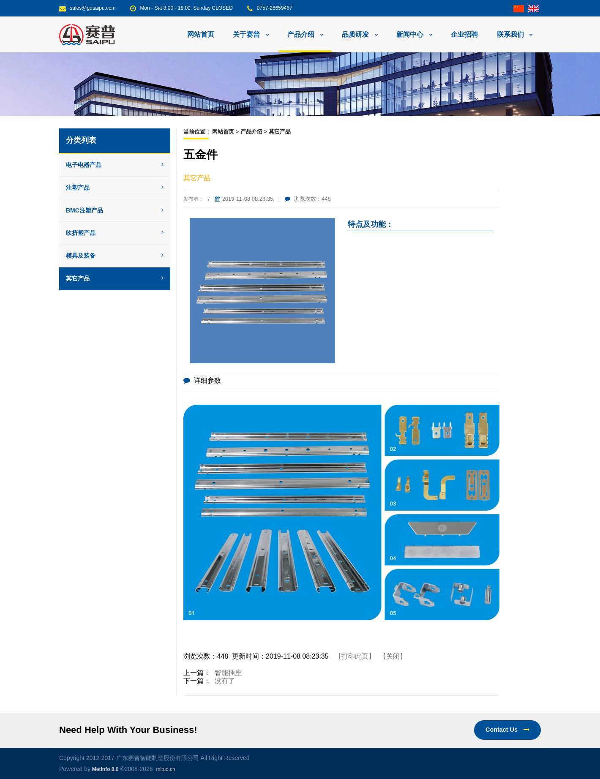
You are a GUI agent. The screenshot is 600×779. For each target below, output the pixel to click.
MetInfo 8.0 (105, 769)
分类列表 (81, 140)
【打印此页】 (355, 656)
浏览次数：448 (307, 199)
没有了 (225, 680)
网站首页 (200, 34)
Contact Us (507, 729)
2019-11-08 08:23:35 (244, 199)
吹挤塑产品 (115, 232)
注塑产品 (115, 187)
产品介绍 (251, 131)
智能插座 (228, 672)
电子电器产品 (115, 164)
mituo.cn (165, 769)
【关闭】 (392, 656)
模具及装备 (115, 255)
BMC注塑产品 (115, 210)
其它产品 (115, 278)
